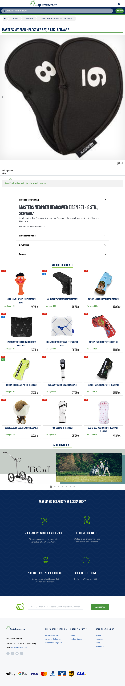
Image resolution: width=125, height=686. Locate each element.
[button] (4, 97)
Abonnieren (100, 607)
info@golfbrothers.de (19, 647)
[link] (45, 570)
